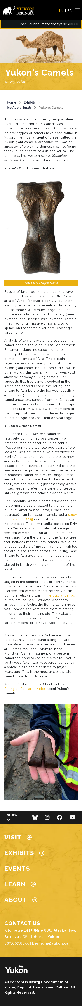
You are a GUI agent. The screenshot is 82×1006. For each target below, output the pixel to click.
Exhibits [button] (24, 853)
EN (61, 10)
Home (11, 102)
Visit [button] (18, 837)
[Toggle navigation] (75, 10)
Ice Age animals (19, 107)
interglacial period (60, 595)
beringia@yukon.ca (50, 943)
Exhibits (30, 102)
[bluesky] (35, 818)
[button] (41, 752)
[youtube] (72, 818)
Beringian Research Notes (25, 689)
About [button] (20, 899)
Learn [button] (20, 884)
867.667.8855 (16, 943)
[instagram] (47, 818)
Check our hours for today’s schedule (48, 24)
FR (69, 10)
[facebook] (59, 818)
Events (17, 868)
